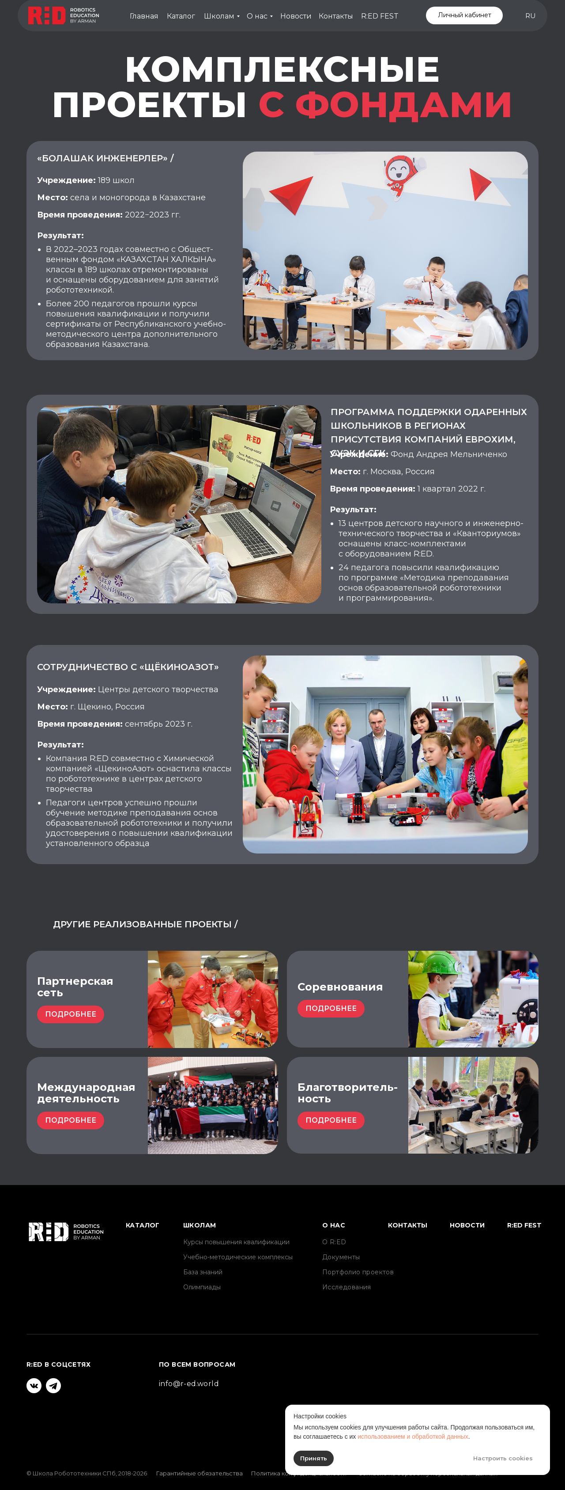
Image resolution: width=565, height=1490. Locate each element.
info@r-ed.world (189, 1383)
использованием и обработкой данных (413, 1436)
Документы (341, 1257)
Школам (219, 16)
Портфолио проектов (358, 1272)
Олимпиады (202, 1287)
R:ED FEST (380, 16)
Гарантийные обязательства (199, 1473)
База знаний (202, 1272)
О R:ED (334, 1242)
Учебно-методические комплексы (238, 1257)
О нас (257, 16)
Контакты (336, 16)
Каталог (181, 16)
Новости (296, 16)
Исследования (346, 1287)
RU (530, 15)
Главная (144, 16)
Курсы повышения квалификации (236, 1242)
